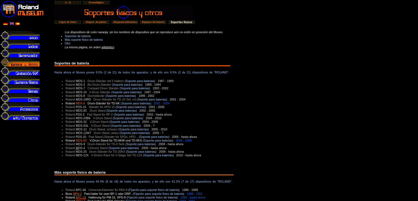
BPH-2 (77, 193)
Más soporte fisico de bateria (84, 39)
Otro (68, 43)
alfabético (108, 47)
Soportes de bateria (78, 36)
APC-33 (81, 197)
